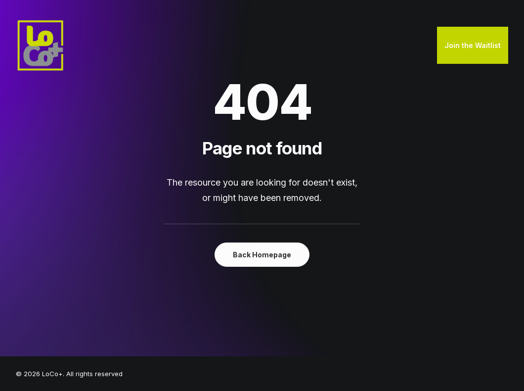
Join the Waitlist (472, 45)
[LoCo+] (40, 45)
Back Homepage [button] (262, 254)
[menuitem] (472, 45)
